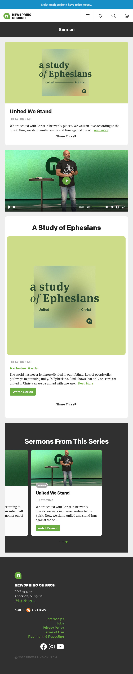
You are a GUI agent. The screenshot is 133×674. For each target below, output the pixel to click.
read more (101, 130)
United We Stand (52, 493)
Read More (85, 383)
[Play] (9, 207)
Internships (55, 619)
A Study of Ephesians (66, 227)
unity (33, 368)
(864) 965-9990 (25, 600)
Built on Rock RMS (30, 610)
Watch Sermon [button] (48, 528)
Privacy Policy (53, 627)
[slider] (45, 207)
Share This (66, 136)
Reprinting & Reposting (46, 636)
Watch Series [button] (23, 392)
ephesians (18, 368)
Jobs (60, 623)
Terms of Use (54, 632)
